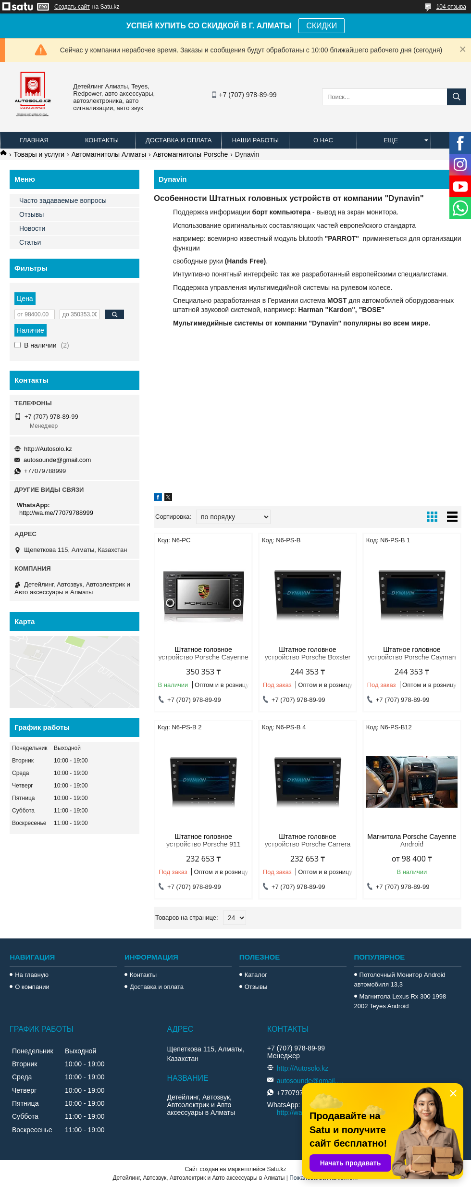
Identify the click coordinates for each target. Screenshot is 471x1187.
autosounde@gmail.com (57, 459)
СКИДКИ (321, 26)
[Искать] (456, 96)
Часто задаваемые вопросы (63, 200)
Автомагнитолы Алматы (109, 154)
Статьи (30, 242)
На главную (32, 974)
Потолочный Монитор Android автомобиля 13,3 (400, 979)
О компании (32, 986)
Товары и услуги (38, 154)
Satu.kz (276, 1169)
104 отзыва (451, 6)
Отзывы (31, 214)
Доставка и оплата (178, 140)
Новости (32, 228)
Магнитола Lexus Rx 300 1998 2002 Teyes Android (400, 1001)
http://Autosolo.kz (48, 448)
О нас (323, 140)
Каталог (256, 974)
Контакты (102, 140)
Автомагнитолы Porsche (190, 154)
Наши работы (255, 140)
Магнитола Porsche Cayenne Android (411, 840)
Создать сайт (72, 6)
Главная (34, 140)
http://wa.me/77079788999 (56, 512)
